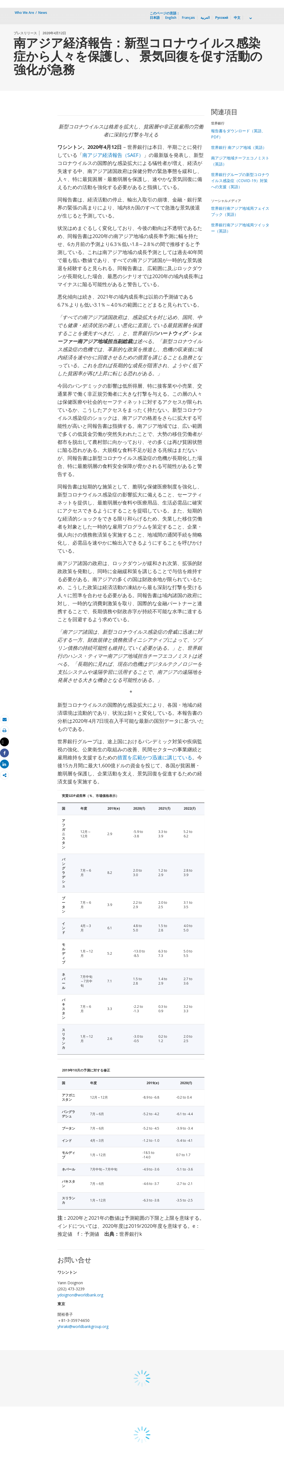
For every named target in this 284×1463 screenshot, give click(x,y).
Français (188, 17)
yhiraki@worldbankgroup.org (82, 1326)
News (42, 12)
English (170, 17)
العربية (205, 17)
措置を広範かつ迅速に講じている (154, 757)
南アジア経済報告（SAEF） (113, 155)
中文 (237, 17)
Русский (221, 17)
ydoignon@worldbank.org (80, 1295)
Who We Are (24, 12)
